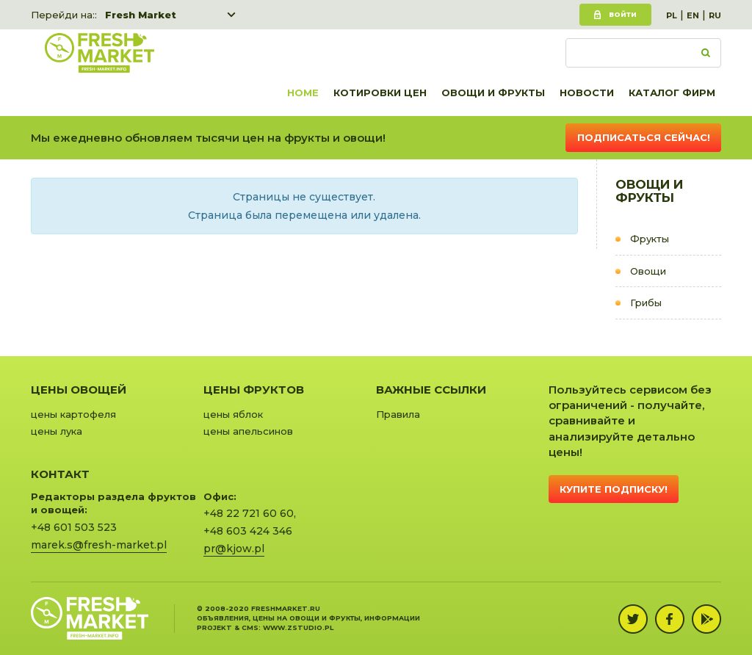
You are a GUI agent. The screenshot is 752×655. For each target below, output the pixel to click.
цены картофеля (73, 414)
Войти (623, 14)
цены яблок (233, 414)
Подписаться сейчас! (643, 137)
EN (693, 15)
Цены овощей (78, 390)
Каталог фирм (672, 92)
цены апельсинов (248, 431)
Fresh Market (140, 15)
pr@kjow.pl (233, 548)
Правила (398, 414)
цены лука (56, 431)
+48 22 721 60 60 (248, 513)
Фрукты (649, 239)
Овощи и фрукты (493, 92)
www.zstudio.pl (298, 627)
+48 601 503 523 (74, 527)
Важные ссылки (431, 390)
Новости (587, 92)
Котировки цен (380, 92)
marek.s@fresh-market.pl (99, 544)
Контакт (60, 474)
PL (671, 15)
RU (715, 15)
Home (303, 92)
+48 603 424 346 (247, 531)
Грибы (646, 302)
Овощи (648, 271)
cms (250, 627)
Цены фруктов (253, 390)
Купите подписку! (614, 489)
